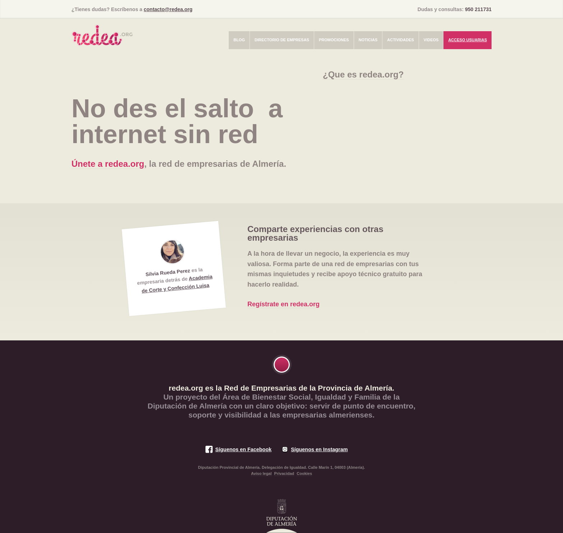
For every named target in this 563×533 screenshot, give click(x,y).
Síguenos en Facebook (243, 449)
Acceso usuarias (467, 40)
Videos (431, 40)
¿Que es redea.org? (363, 74)
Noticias (368, 40)
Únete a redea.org (107, 164)
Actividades (400, 40)
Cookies (304, 473)
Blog (239, 40)
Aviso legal (261, 473)
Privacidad (284, 473)
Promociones (334, 40)
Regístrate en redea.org (283, 304)
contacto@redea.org (168, 9)
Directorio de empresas (282, 40)
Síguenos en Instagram (319, 449)
